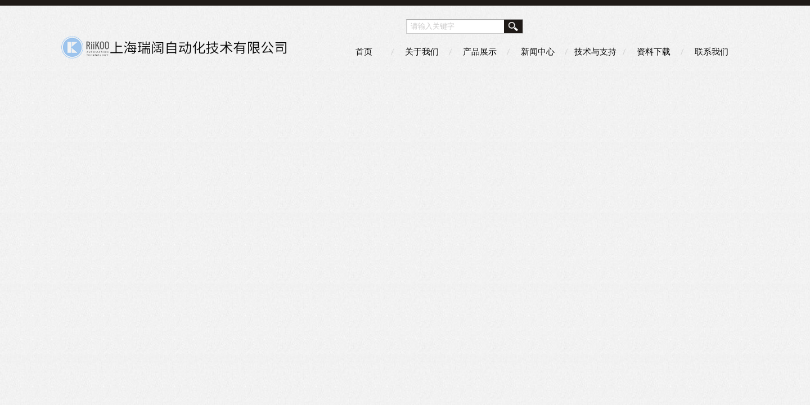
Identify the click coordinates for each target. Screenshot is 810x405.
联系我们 (711, 51)
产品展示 (480, 51)
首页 (364, 51)
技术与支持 (595, 51)
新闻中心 (538, 51)
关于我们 (422, 51)
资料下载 (653, 51)
